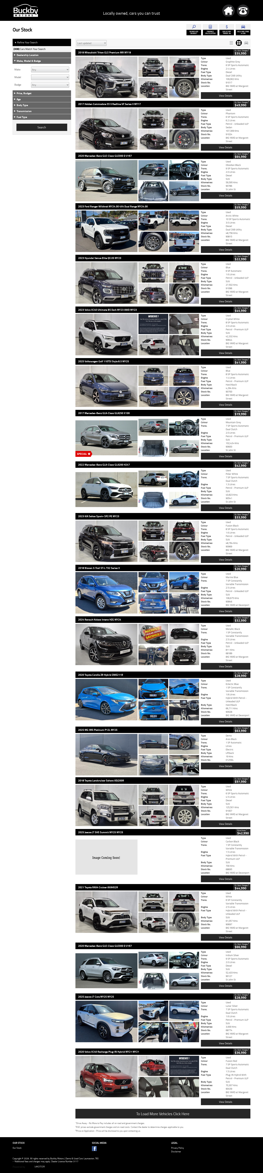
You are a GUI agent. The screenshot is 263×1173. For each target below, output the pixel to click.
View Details (225, 95)
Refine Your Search (26, 42)
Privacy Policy (177, 1148)
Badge (17, 85)
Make (17, 69)
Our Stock (17, 1148)
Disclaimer (176, 1151)
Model (17, 77)
